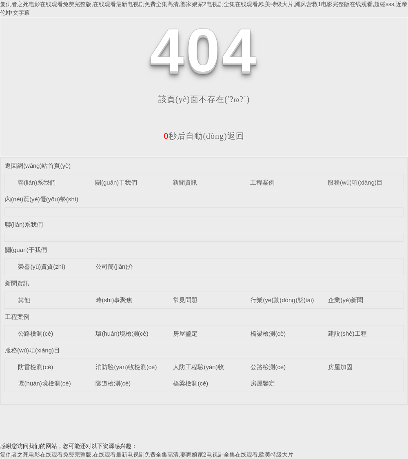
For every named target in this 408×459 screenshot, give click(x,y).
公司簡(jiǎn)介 (114, 266)
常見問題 (185, 299)
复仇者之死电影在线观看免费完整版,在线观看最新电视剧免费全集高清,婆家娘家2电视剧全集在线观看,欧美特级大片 (146, 454)
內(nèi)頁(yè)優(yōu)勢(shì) (41, 199)
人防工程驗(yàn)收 (198, 366)
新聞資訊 (185, 182)
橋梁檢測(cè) (268, 333)
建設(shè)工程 (347, 333)
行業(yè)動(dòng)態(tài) (282, 299)
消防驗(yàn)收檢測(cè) (126, 366)
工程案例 (262, 182)
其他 (24, 299)
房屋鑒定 (185, 333)
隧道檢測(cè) (113, 383)
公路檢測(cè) (35, 333)
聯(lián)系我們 (36, 182)
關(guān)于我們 (116, 182)
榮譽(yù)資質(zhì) (41, 266)
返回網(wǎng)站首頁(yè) (38, 165)
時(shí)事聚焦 (113, 299)
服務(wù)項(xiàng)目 (355, 182)
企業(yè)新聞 (345, 299)
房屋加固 (340, 366)
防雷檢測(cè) (35, 366)
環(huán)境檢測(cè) (121, 333)
